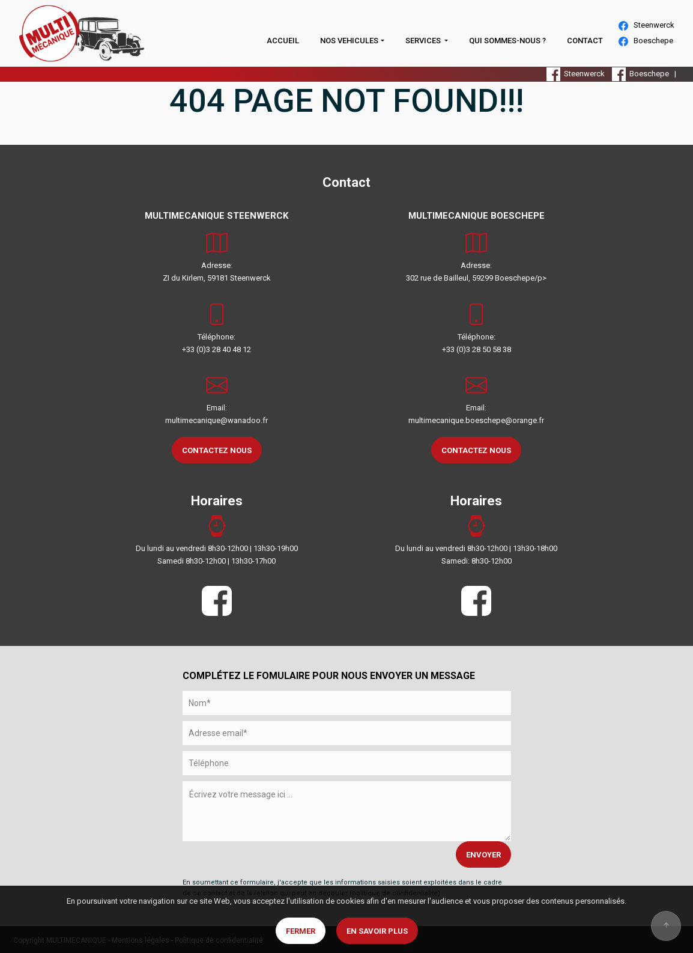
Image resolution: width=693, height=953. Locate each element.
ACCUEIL (283, 40)
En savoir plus (377, 931)
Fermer (300, 931)
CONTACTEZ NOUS (217, 450)
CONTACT (585, 40)
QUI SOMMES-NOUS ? (507, 40)
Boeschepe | (646, 73)
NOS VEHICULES (349, 40)
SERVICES (424, 40)
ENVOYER (483, 854)
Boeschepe (646, 41)
